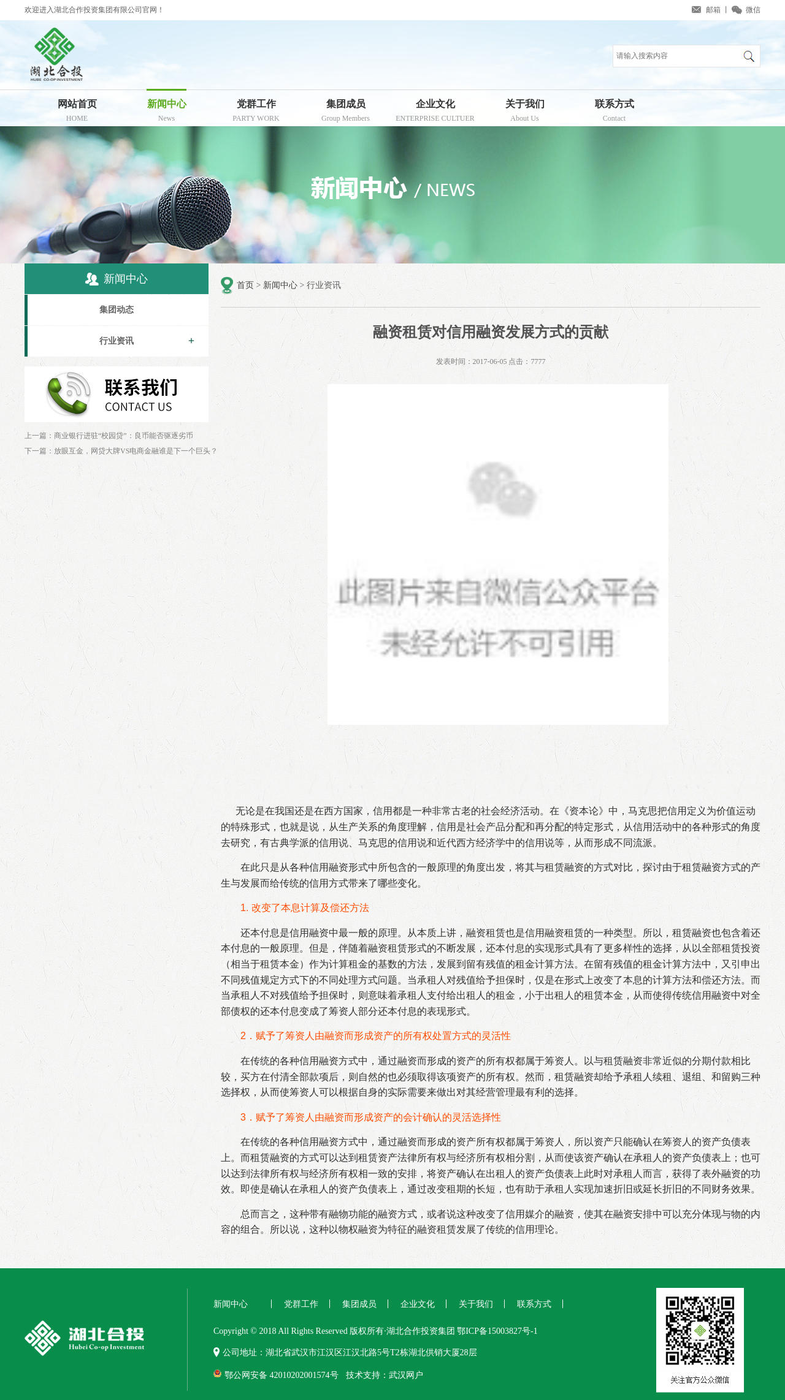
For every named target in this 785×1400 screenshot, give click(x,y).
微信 (753, 10)
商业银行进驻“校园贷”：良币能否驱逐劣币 (123, 435)
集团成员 (345, 112)
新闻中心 (166, 112)
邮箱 (713, 10)
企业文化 (435, 112)
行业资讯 (116, 341)
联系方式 (614, 112)
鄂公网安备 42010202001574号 (281, 1375)
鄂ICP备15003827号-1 (497, 1331)
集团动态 (116, 309)
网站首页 (77, 112)
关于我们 (524, 112)
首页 (245, 285)
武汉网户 (406, 1375)
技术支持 (363, 1375)
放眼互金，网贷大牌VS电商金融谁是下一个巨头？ (136, 451)
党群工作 (256, 112)
